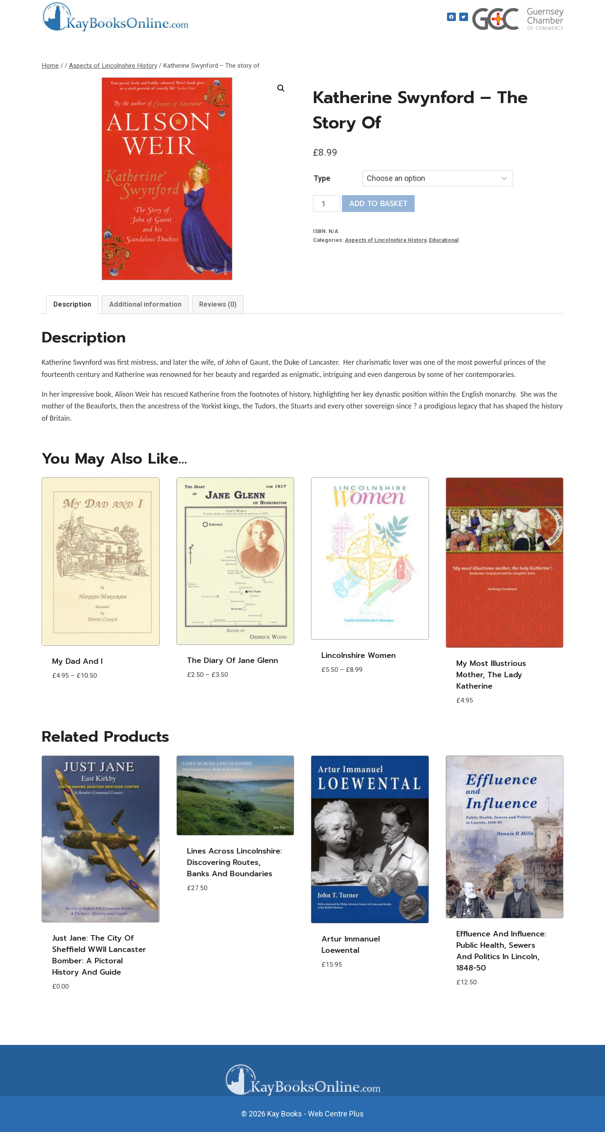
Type (321, 178)
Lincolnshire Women (358, 655)
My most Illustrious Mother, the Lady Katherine (491, 674)
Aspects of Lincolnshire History (385, 240)
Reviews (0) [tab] (218, 304)
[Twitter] (463, 17)
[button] (281, 88)
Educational (444, 240)
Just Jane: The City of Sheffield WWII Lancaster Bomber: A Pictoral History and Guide (99, 955)
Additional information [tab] (145, 304)
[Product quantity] (326, 203)
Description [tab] (72, 304)
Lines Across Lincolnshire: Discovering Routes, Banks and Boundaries (234, 862)
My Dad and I (77, 661)
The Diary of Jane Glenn (232, 660)
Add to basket (378, 203)
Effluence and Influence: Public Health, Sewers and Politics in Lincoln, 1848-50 (501, 951)
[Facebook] (451, 17)
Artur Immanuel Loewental (350, 944)
